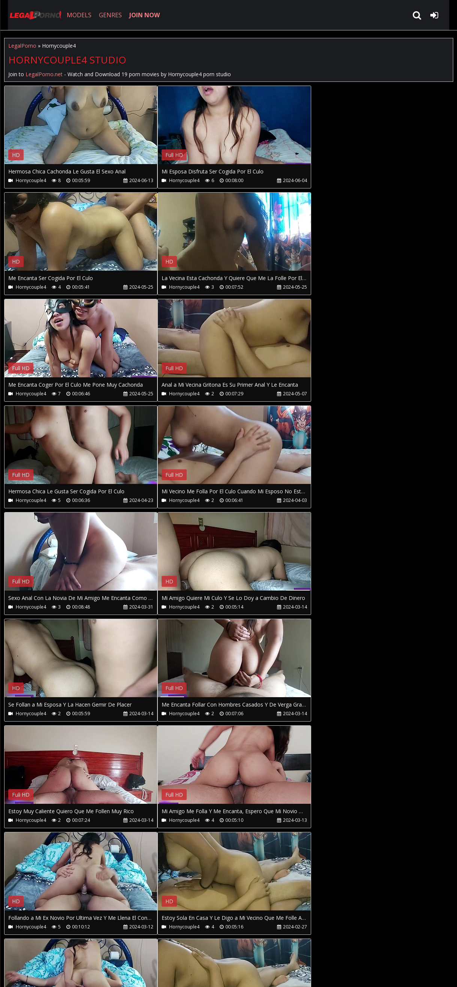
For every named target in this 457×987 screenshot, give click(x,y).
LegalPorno (22, 45)
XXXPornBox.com (217, 951)
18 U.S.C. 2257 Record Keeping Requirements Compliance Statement (241, 973)
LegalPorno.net (30, 15)
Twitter (173, 951)
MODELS (72, 15)
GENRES (104, 15)
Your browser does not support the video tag (83, 130)
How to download (127, 951)
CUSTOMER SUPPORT (64, 951)
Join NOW (17, 951)
